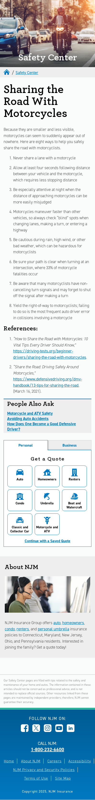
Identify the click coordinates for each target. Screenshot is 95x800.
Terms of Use (36, 778)
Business (69, 445)
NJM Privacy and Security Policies (44, 769)
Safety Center (27, 72)
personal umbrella (53, 629)
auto (57, 622)
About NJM (30, 761)
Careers (54, 761)
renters (23, 629)
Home (9, 761)
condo (10, 629)
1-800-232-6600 (47, 749)
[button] (19, 476)
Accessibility (79, 761)
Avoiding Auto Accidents (28, 418)
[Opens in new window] (24, 730)
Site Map (63, 778)
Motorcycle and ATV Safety (30, 413)
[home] (7, 72)
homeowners (73, 622)
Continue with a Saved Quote (47, 541)
